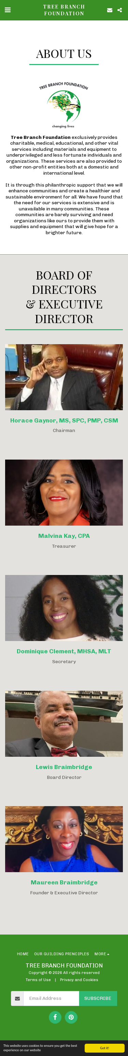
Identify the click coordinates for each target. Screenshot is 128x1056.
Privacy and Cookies (79, 979)
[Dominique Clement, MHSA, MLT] (64, 615)
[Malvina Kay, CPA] (64, 499)
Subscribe (97, 998)
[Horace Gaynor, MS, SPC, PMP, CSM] (64, 384)
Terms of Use (38, 979)
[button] (7, 9)
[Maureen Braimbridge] (64, 846)
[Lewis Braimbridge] (64, 731)
